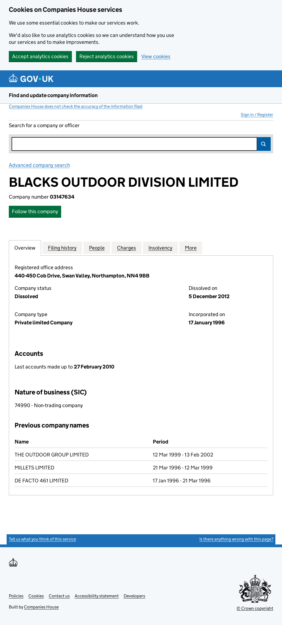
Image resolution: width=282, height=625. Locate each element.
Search (264, 144)
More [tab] (191, 247)
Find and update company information (53, 95)
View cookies (155, 56)
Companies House (41, 607)
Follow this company (35, 211)
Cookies (36, 596)
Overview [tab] (25, 247)
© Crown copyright (255, 608)
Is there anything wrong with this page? (236, 539)
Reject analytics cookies (106, 56)
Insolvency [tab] (160, 247)
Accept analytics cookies (40, 56)
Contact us (59, 596)
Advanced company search (39, 165)
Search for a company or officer (44, 125)
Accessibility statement (97, 596)
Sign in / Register (257, 114)
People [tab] (97, 247)
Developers (134, 596)
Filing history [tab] (62, 247)
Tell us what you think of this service (42, 539)
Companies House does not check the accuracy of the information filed (75, 106)
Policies (16, 596)
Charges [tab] (126, 247)
